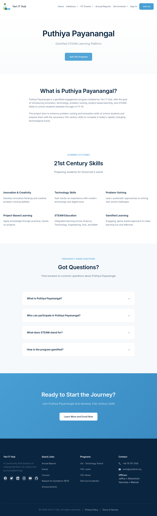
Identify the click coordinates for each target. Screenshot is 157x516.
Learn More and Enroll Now (78, 416)
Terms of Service (110, 510)
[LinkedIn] (18, 478)
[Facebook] (5, 478)
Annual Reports (103, 6)
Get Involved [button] (119, 6)
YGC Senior (85, 475)
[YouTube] (30, 478)
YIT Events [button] (86, 6)
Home (61, 6)
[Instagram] (24, 478)
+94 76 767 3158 (130, 463)
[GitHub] (36, 478)
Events (45, 469)
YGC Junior (85, 469)
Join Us (146, 6)
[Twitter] (12, 478)
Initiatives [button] (71, 6)
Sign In (133, 6)
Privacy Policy (91, 510)
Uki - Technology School (91, 463)
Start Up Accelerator (89, 481)
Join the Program (78, 57)
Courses (46, 475)
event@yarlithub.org (132, 469)
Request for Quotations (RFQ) (55, 481)
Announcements (49, 487)
